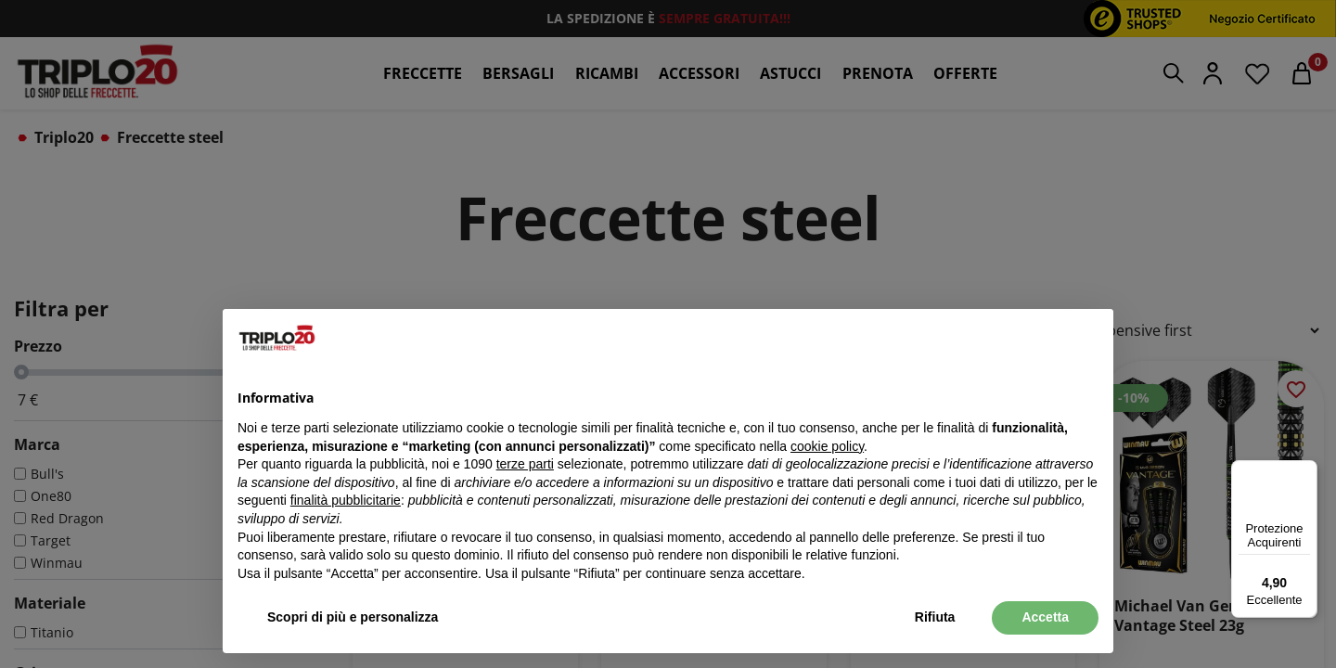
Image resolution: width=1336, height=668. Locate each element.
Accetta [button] (1045, 617)
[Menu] (1306, 471)
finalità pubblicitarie (345, 500)
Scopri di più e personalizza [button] (352, 617)
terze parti (525, 463)
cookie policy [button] (827, 446)
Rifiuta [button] (935, 617)
